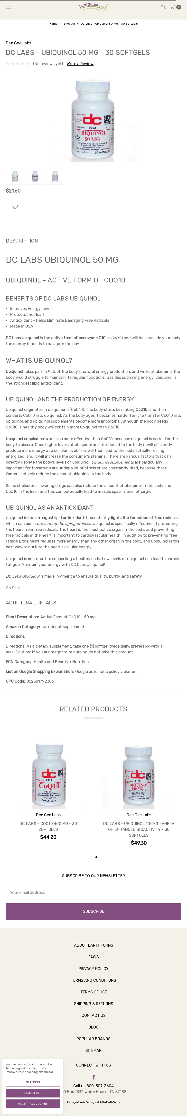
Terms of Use (93, 995)
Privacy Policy (93, 972)
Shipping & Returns (93, 1007)
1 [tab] (91, 857)
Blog (93, 1031)
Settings (33, 1082)
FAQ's (93, 960)
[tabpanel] (139, 792)
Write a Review (80, 63)
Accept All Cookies (33, 1103)
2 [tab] (96, 857)
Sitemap (93, 1054)
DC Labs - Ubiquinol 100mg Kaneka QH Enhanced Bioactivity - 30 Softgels (138, 830)
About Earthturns (93, 949)
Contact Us (94, 1019)
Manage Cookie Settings (81, 1102)
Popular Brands (93, 1042)
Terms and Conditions (93, 984)
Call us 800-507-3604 (93, 1086)
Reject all (32, 1093)
